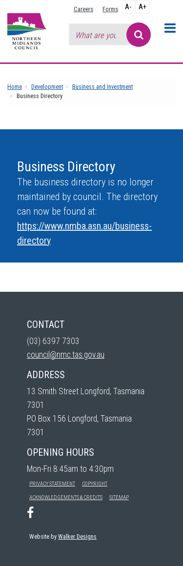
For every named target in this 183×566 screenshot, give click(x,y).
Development (47, 86)
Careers (83, 9)
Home (14, 86)
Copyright (94, 484)
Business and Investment (102, 86)
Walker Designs (77, 536)
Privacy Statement (52, 484)
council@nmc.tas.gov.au (65, 355)
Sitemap (119, 497)
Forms (110, 9)
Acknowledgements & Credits (65, 497)
